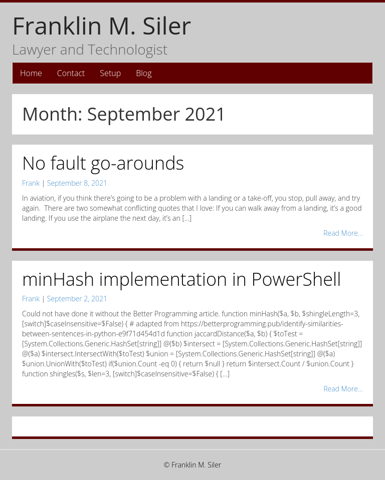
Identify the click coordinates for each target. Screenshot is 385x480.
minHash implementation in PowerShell (181, 279)
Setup (110, 73)
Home (31, 73)
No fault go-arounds (103, 163)
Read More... (343, 233)
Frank (31, 183)
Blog (143, 73)
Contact (71, 73)
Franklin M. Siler (101, 25)
